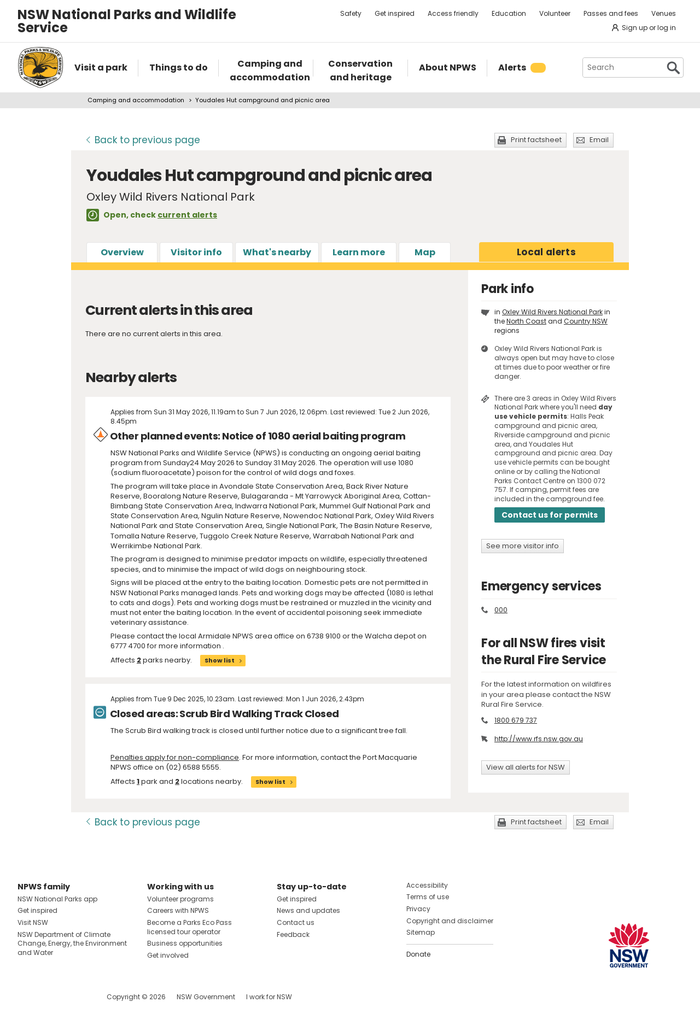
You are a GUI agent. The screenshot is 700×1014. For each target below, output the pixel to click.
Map (425, 252)
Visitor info (196, 252)
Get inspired (395, 13)
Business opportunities (185, 943)
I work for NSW (269, 996)
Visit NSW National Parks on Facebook (28, 997)
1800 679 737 (515, 720)
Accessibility (427, 885)
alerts (546, 252)
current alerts (187, 214)
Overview (122, 252)
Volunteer (554, 13)
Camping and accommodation (136, 100)
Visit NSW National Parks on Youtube (75, 997)
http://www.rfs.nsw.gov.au (538, 738)
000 (501, 609)
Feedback (293, 934)
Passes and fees (611, 13)
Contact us (295, 922)
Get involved (168, 955)
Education (509, 13)
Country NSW (586, 321)
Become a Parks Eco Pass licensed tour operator (189, 927)
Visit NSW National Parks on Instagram (51, 997)
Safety (350, 13)
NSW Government (206, 996)
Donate (418, 954)
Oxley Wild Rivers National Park (552, 311)
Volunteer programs (180, 899)
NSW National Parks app (57, 899)
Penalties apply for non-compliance (174, 757)
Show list (220, 660)
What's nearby (277, 252)
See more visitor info (522, 546)
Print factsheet (536, 139)
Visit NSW (33, 922)
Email (599, 139)
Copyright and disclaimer (449, 920)
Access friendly (453, 13)
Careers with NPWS (178, 910)
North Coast (526, 321)
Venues (663, 13)
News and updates (308, 910)
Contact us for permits (549, 514)
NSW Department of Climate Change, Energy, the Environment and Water (72, 944)
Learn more (358, 252)
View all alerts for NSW (525, 767)
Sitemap (420, 932)
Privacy (418, 908)
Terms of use (427, 896)
